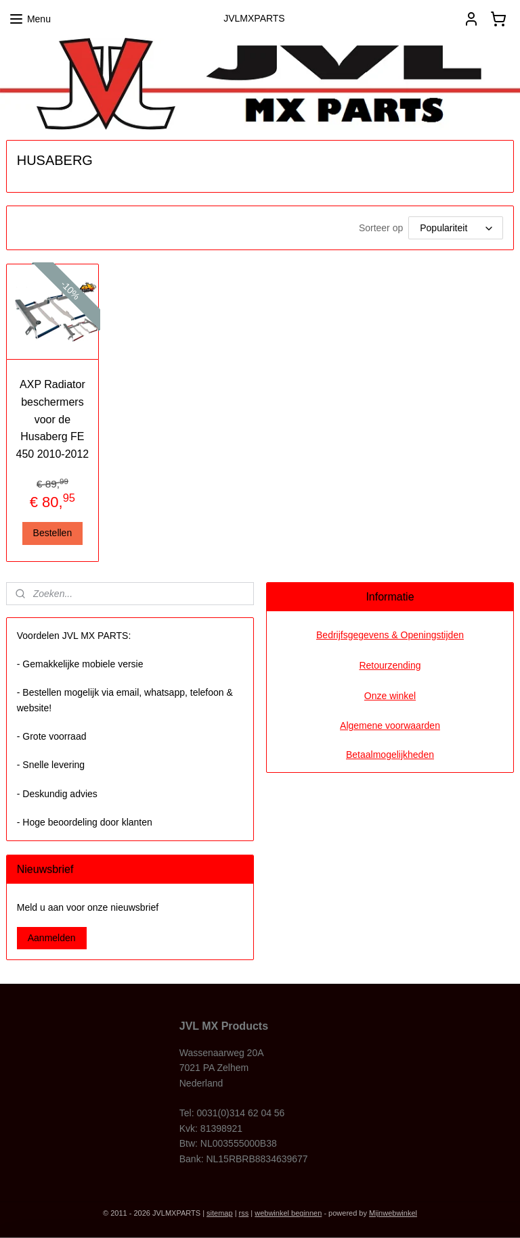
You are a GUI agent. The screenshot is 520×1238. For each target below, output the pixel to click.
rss (244, 1213)
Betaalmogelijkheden (390, 754)
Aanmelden (52, 937)
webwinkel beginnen (288, 1213)
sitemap (220, 1213)
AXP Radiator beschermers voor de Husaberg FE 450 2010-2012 (52, 419)
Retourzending (389, 665)
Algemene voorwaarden (390, 725)
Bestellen (52, 532)
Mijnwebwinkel (393, 1213)
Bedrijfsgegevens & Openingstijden (390, 634)
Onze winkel (390, 695)
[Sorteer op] (455, 228)
